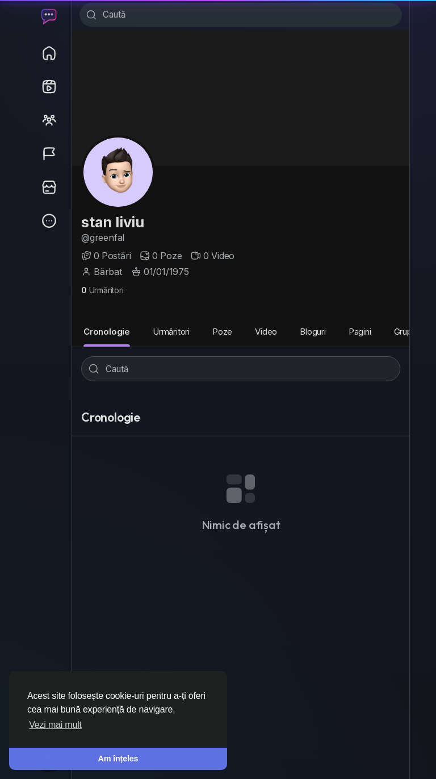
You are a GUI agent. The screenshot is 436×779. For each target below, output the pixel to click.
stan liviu (112, 223)
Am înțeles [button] (118, 758)
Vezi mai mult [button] (55, 725)
